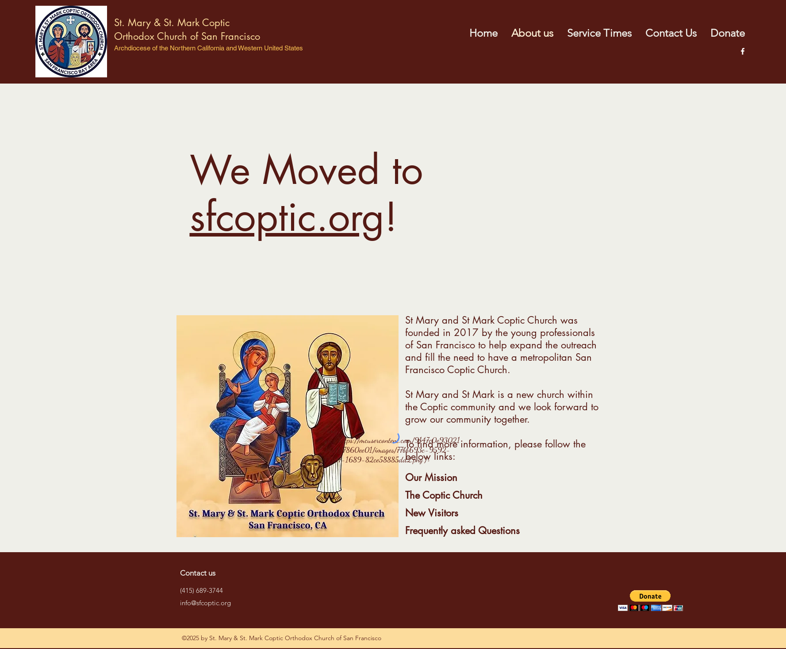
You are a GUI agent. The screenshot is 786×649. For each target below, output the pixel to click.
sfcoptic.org (287, 217)
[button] (650, 600)
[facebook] (742, 51)
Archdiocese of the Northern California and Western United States (208, 48)
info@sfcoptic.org (205, 603)
